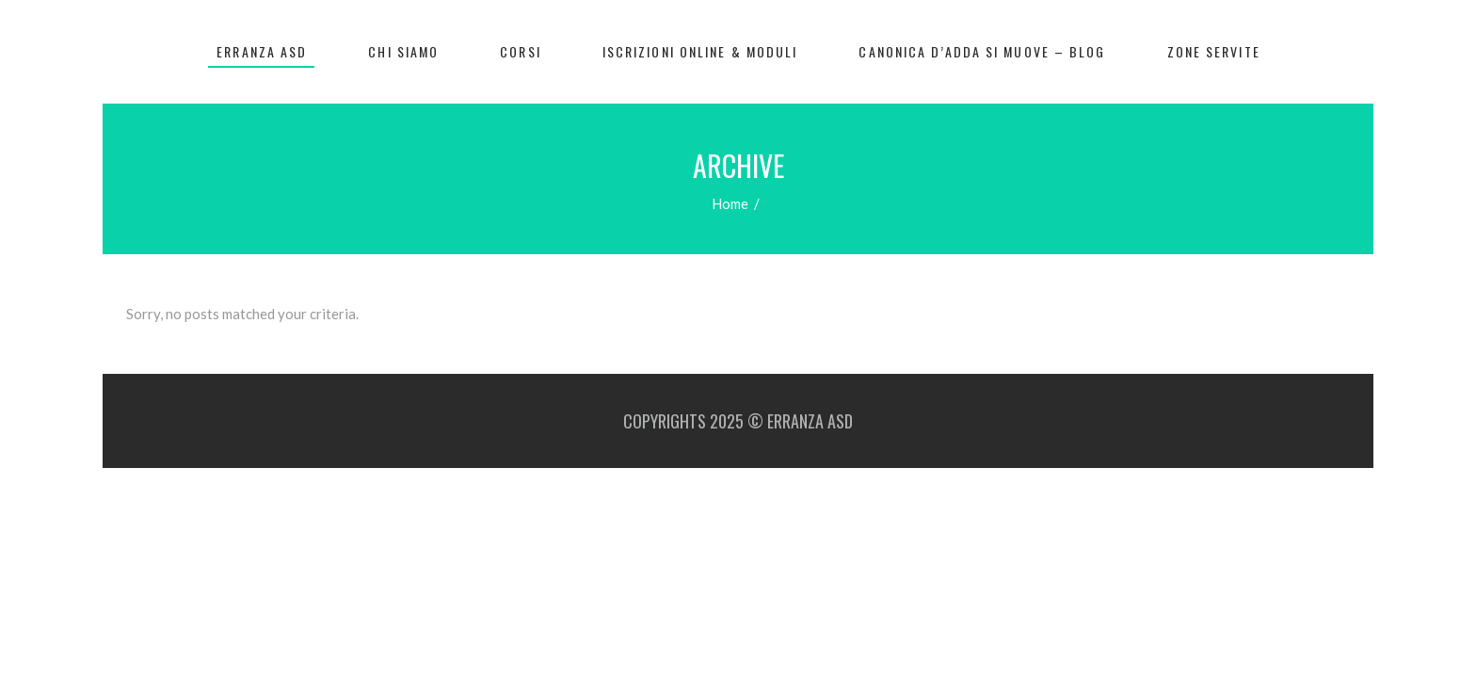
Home (730, 203)
